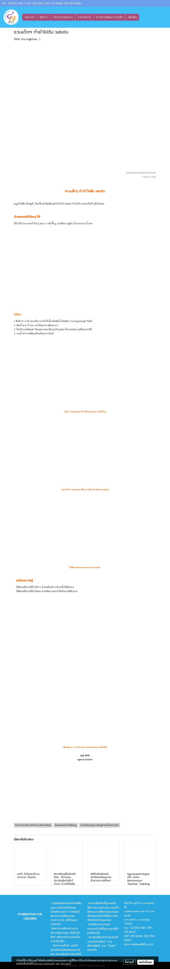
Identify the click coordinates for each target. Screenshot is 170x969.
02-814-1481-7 (16, 3)
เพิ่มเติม (132, 17)
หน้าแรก (30, 17)
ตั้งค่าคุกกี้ (129, 962)
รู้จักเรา (44, 17)
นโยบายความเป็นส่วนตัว (44, 963)
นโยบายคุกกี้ (65, 963)
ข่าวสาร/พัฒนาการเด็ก (109, 17)
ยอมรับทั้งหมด (145, 962)
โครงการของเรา (63, 17)
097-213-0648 (53, 3)
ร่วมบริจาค (84, 17)
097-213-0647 (35, 3)
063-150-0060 (72, 3)
